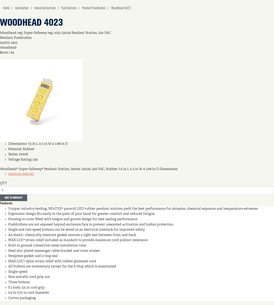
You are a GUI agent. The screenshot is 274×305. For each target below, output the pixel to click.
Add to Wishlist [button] (14, 197)
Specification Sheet (21, 174)
